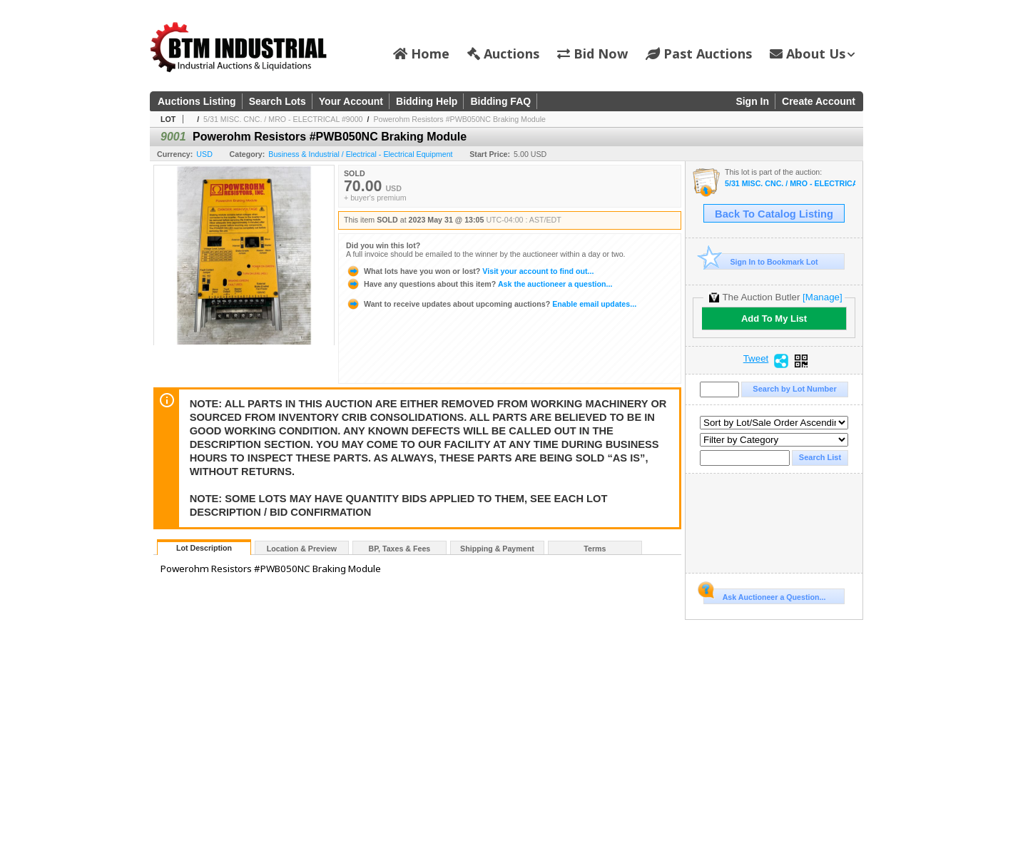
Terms (595, 548)
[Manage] (822, 297)
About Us (812, 53)
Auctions (503, 53)
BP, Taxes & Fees (400, 548)
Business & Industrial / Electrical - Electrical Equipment (360, 154)
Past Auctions (699, 53)
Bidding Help (426, 101)
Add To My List (774, 318)
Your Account (351, 101)
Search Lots (277, 101)
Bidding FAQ (500, 101)
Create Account (818, 101)
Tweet (756, 359)
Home (421, 53)
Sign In (752, 101)
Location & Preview (302, 548)
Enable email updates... (491, 304)
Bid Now (592, 53)
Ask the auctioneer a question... (479, 284)
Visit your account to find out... (470, 271)
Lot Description (204, 548)
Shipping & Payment (497, 548)
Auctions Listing (197, 101)
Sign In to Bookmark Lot (760, 261)
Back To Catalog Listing (774, 214)
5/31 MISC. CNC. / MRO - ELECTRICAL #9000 (282, 119)
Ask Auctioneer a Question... (764, 594)
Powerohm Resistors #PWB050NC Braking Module (459, 119)
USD (204, 154)
